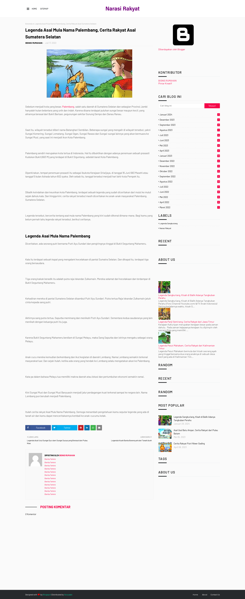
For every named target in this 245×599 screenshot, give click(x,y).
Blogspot (47, 594)
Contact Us (215, 594)
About (204, 594)
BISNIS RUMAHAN (33, 43)
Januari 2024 (190, 114)
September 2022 (190, 176)
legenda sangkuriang (168, 223)
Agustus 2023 (190, 130)
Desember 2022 (190, 161)
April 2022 (190, 202)
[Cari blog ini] (181, 105)
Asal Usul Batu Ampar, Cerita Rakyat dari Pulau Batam (196, 432)
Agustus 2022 (190, 181)
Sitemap (44, 8)
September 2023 (190, 125)
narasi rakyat (165, 228)
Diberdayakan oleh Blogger (183, 48)
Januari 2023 (190, 155)
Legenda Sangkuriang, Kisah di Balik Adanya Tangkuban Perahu (194, 419)
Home (34, 8)
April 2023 (190, 150)
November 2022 (190, 166)
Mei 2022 (190, 197)
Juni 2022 (190, 192)
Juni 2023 (190, 140)
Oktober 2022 (190, 171)
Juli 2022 (190, 186)
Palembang (68, 106)
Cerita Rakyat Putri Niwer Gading (189, 443)
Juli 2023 (190, 135)
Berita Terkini (50, 459)
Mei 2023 (190, 145)
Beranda (28, 23)
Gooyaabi (68, 594)
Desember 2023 (190, 119)
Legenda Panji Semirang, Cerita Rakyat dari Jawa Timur (186, 321)
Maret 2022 (190, 207)
